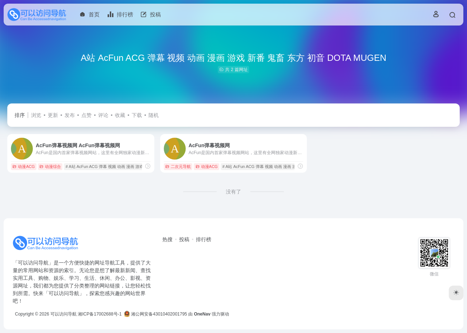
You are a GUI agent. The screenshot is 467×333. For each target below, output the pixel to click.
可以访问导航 (63, 314)
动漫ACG (23, 166)
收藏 (120, 115)
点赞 (86, 115)
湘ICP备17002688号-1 (99, 314)
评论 (103, 115)
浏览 (36, 115)
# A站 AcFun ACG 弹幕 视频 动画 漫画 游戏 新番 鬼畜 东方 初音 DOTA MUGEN (137, 166)
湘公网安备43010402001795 (155, 314)
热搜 (167, 239)
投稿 (184, 239)
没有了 (233, 192)
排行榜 (203, 239)
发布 (70, 115)
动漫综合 (50, 166)
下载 (137, 115)
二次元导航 (178, 166)
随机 (153, 115)
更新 (53, 115)
